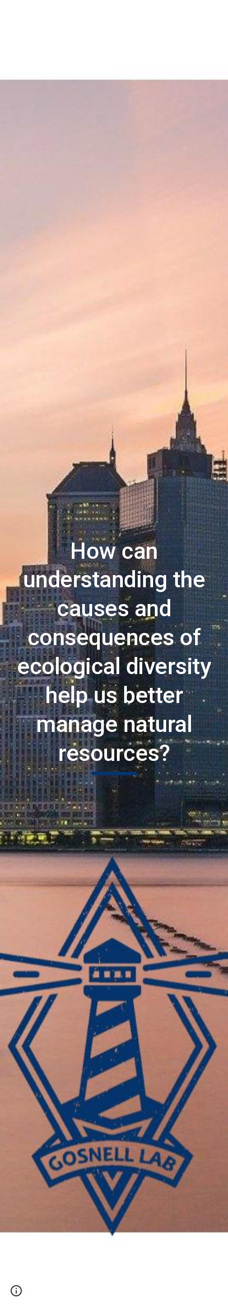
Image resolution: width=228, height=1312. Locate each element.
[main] (114, 656)
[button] (11, 12)
